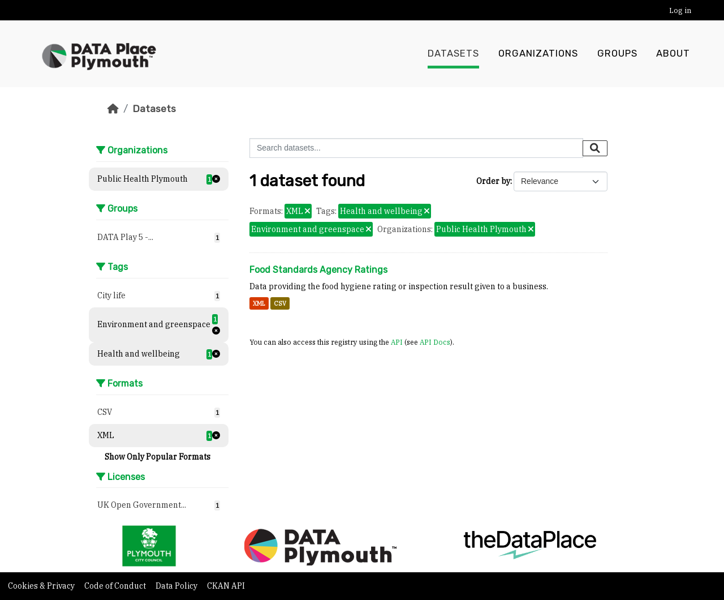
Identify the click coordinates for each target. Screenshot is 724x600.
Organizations (538, 53)
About (673, 53)
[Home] (113, 108)
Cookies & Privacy (42, 586)
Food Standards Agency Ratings (318, 269)
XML (259, 303)
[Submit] (595, 148)
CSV (280, 303)
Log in (680, 10)
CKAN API (226, 586)
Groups (617, 53)
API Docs (435, 341)
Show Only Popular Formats (157, 457)
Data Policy (177, 586)
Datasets (453, 53)
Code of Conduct (116, 586)
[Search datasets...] (416, 148)
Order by (493, 181)
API (397, 341)
